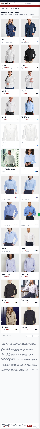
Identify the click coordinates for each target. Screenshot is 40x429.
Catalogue (6, 8)
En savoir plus (6, 426)
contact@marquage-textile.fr (11, 0)
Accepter (29, 425)
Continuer (35, 425)
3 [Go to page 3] (33, 335)
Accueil (2, 8)
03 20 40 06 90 (3, 0)
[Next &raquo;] (38, 336)
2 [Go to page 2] (31, 335)
